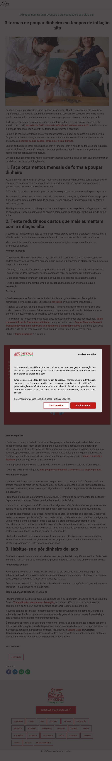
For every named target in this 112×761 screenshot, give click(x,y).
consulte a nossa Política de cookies (53, 399)
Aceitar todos (83, 405)
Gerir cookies (56, 405)
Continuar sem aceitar (87, 354)
